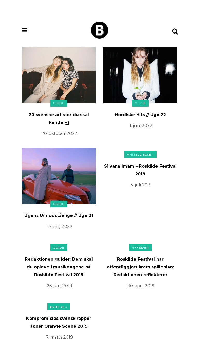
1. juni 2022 (141, 125)
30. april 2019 (140, 285)
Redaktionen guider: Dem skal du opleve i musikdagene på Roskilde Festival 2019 (59, 267)
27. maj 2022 (59, 226)
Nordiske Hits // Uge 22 (140, 114)
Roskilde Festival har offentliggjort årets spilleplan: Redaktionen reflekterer (140, 267)
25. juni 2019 (59, 285)
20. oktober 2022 (59, 133)
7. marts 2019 (59, 337)
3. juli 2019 (141, 184)
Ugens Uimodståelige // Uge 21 (58, 215)
